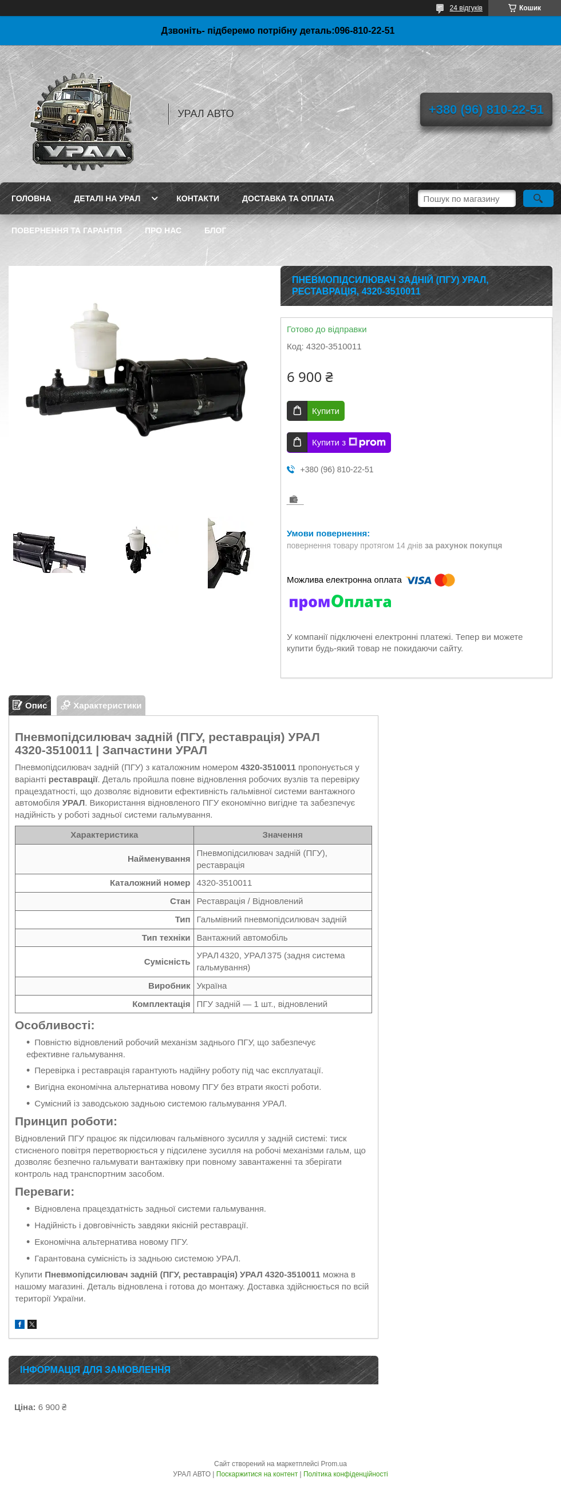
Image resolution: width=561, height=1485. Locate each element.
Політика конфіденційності (345, 1474)
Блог (215, 230)
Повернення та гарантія (66, 230)
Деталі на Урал (107, 198)
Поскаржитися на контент (257, 1474)
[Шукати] (538, 198)
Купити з (349, 442)
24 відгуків (466, 8)
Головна (31, 198)
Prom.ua (334, 1464)
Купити (325, 411)
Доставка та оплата (288, 198)
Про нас (163, 230)
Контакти (197, 198)
